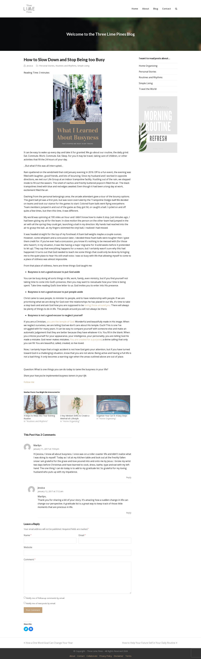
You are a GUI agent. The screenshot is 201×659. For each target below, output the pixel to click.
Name (27, 535)
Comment (29, 559)
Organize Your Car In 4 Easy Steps (111, 415)
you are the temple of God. (61, 321)
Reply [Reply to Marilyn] (128, 477)
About (72, 656)
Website (28, 547)
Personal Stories (46, 65)
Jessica (30, 65)
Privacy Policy (105, 656)
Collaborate (92, 656)
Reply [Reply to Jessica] (128, 512)
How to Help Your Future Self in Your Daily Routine (149, 642)
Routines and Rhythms (66, 65)
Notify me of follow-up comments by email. (45, 598)
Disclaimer (118, 656)
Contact (81, 656)
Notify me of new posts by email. (41, 603)
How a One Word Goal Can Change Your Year (48, 642)
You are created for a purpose (86, 339)
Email (82, 535)
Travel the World (147, 88)
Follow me (29, 382)
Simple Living (83, 65)
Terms (128, 656)
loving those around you (97, 305)
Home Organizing (148, 65)
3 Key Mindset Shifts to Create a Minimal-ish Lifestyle (74, 417)
